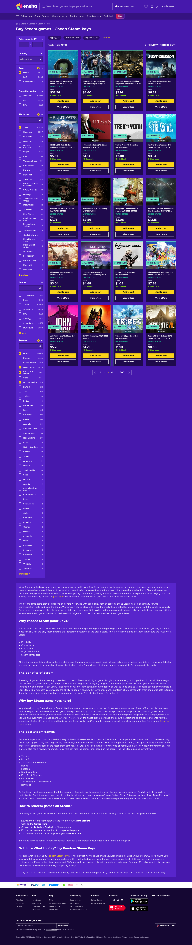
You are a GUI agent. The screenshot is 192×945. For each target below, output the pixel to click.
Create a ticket (54, 906)
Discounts (36, 909)
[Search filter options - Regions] (31, 346)
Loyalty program (38, 906)
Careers (19, 906)
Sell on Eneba (96, 900)
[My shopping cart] (152, 6)
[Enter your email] (36, 925)
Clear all (106, 38)
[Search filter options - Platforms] (31, 120)
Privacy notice (51, 930)
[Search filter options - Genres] (31, 288)
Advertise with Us (98, 903)
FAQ (51, 900)
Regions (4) (91, 38)
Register (171, 6)
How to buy (36, 900)
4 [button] (112, 372)
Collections (36, 903)
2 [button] (104, 372)
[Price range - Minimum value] (24, 44)
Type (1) (54, 38)
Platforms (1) (72, 38)
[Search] (76, 6)
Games (32, 24)
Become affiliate (76, 906)
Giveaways (74, 903)
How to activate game (57, 903)
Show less (24, 275)
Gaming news (75, 900)
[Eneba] (26, 6)
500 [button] (122, 372)
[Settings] (124, 6)
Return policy (54, 909)
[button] (95, 372)
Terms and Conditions (112, 937)
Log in (160, 6)
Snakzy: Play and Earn (78, 909)
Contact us (20, 903)
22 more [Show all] (24, 333)
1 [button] (100, 372)
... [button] (116, 372)
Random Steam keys (58, 856)
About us (19, 900)
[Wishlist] (146, 6)
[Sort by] (159, 45)
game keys (58, 597)
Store (23, 24)
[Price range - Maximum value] (37, 44)
